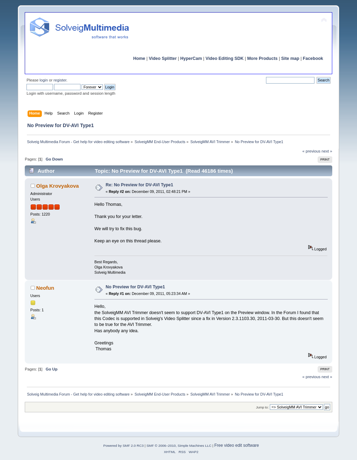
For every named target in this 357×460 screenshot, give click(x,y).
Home (139, 58)
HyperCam (191, 58)
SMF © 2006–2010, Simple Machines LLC (178, 445)
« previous (311, 151)
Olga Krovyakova (57, 186)
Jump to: (262, 407)
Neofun (45, 288)
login (44, 80)
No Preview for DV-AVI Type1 (135, 286)
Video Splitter (163, 58)
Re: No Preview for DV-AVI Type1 (139, 184)
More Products (262, 58)
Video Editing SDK (225, 58)
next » (326, 151)
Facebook (313, 58)
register (60, 80)
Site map (290, 58)
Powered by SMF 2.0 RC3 (123, 445)
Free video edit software (236, 445)
